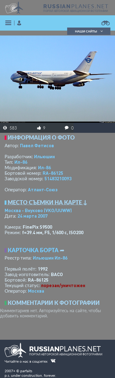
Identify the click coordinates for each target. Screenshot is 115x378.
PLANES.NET (76, 6)
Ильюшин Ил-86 (50, 257)
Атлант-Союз (43, 189)
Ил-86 (20, 162)
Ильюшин (44, 156)
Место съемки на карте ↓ (47, 202)
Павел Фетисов (37, 145)
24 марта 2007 (32, 216)
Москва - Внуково (38, 210)
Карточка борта (33, 250)
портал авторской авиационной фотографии (75, 11)
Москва (36, 291)
